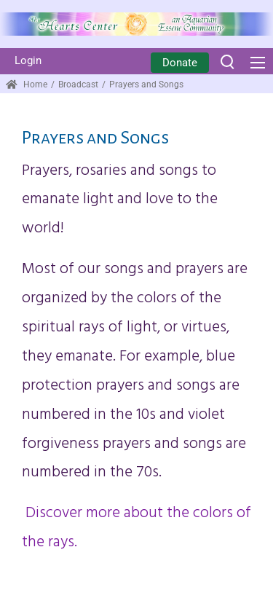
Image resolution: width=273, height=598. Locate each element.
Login (28, 60)
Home (26, 84)
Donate (179, 62)
